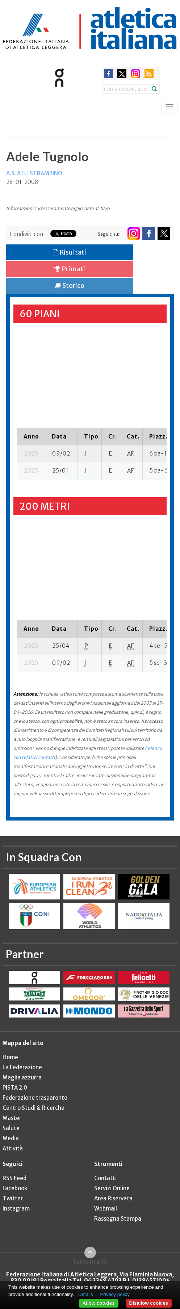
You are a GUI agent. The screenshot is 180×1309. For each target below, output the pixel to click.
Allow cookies (99, 1303)
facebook (108, 73)
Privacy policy (114, 1294)
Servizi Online (112, 1188)
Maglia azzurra (22, 1077)
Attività (13, 1148)
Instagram (16, 1208)
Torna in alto (90, 1261)
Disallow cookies (148, 1303)
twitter (121, 73)
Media (11, 1138)
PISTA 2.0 (15, 1087)
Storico (69, 285)
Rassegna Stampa (117, 1218)
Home (10, 1057)
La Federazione (22, 1067)
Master (12, 1118)
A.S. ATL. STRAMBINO (34, 173)
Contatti (105, 1178)
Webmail (105, 1208)
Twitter (13, 1198)
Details (85, 1294)
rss (149, 73)
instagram (135, 73)
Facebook (15, 1188)
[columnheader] (31, 436)
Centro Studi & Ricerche (33, 1107)
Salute (11, 1128)
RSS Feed (14, 1178)
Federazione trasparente (35, 1097)
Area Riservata (113, 1198)
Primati (69, 269)
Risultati (69, 252)
